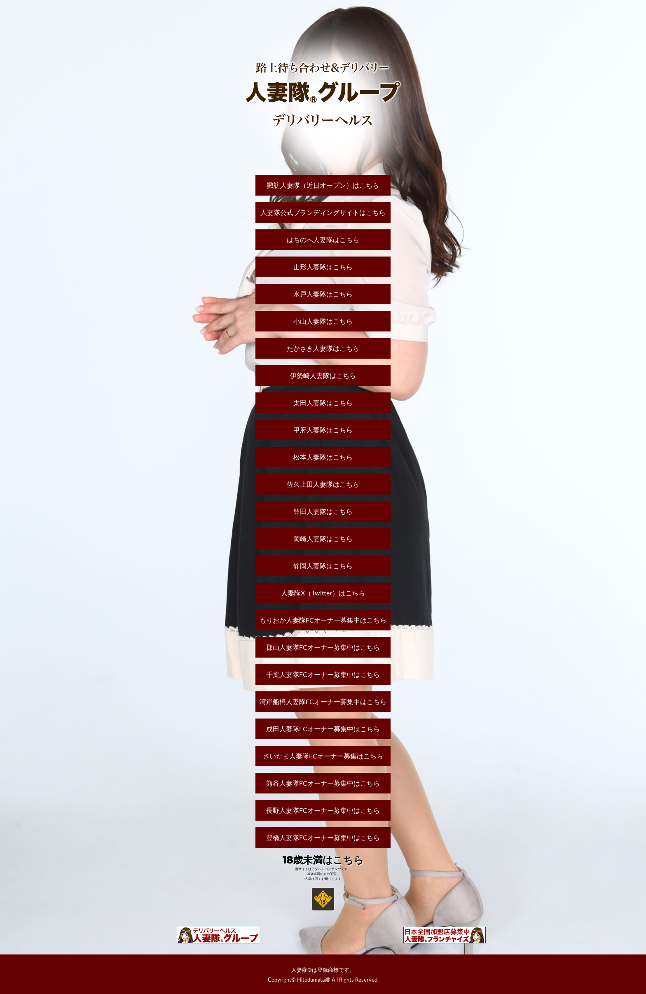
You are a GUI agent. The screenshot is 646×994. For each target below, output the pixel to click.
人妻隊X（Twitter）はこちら (323, 593)
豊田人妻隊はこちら (323, 511)
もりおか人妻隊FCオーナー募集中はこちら (323, 620)
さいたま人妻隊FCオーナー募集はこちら (323, 756)
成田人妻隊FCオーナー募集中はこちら (323, 729)
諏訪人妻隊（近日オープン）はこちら (323, 185)
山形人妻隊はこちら (323, 267)
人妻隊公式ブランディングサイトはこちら (323, 212)
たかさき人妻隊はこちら (323, 348)
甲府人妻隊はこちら (323, 430)
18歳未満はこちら (323, 860)
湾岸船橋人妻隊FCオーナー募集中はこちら (323, 701)
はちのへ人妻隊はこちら (323, 239)
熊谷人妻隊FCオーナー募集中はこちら (323, 783)
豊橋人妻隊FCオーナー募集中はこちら (323, 837)
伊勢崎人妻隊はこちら (323, 375)
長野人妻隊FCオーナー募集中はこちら (323, 810)
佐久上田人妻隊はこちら (323, 484)
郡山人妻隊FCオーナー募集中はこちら (323, 647)
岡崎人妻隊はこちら (323, 538)
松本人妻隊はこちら (323, 457)
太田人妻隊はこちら (323, 402)
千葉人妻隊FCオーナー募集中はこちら (323, 674)
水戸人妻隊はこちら (323, 294)
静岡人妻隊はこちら (323, 565)
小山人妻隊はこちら (323, 321)
